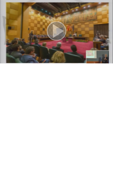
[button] (56, 31)
